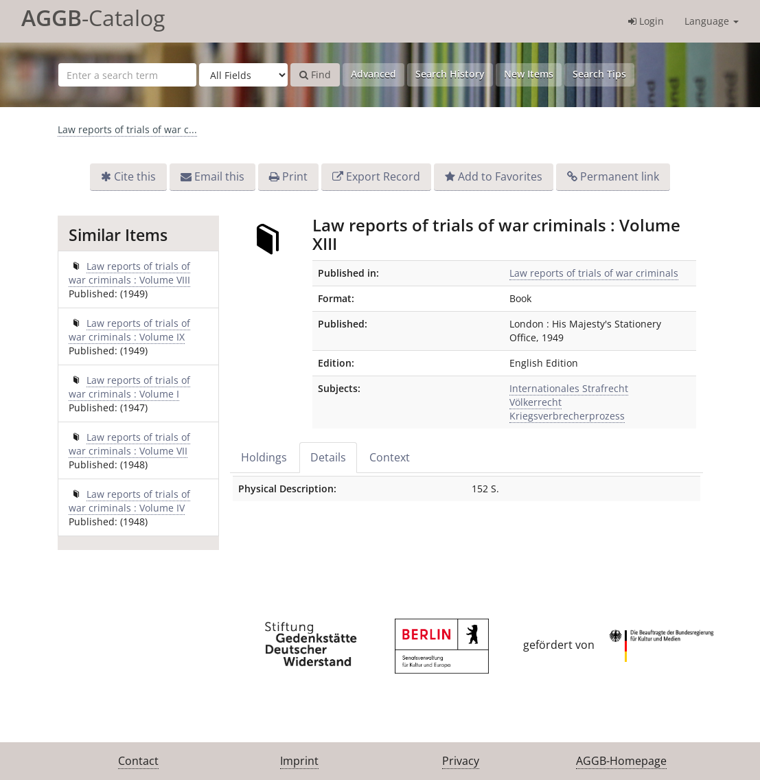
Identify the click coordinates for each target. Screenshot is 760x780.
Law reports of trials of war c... (127, 129)
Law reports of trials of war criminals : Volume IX (129, 330)
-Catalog (93, 17)
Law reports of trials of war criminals (593, 272)
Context (389, 457)
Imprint (299, 760)
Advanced (373, 73)
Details (328, 457)
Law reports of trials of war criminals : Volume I (129, 387)
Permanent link (619, 176)
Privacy (460, 760)
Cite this (135, 176)
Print (295, 176)
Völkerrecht (535, 402)
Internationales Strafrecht (568, 388)
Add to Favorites (500, 176)
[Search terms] (127, 75)
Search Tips (599, 73)
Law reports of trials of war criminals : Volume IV (129, 501)
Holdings (264, 457)
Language (711, 20)
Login (646, 20)
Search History (450, 73)
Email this (219, 176)
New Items (528, 73)
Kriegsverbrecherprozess (567, 415)
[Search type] (243, 75)
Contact (138, 760)
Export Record (383, 176)
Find (315, 74)
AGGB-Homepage (621, 760)
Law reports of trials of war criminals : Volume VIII (129, 273)
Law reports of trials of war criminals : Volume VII (129, 444)
